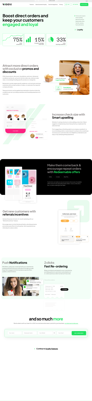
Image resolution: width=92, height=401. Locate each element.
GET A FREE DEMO (78, 333)
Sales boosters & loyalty (41, 4)
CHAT (68, 4)
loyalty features (52, 349)
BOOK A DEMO (84, 4)
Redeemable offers (80, 21)
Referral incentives (80, 19)
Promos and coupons (80, 15)
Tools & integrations (53, 4)
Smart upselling (79, 17)
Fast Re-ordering (79, 23)
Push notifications (80, 25)
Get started (75, 4)
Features (32, 4)
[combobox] (54, 333)
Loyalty (79, 30)
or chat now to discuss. (71, 323)
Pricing (61, 4)
